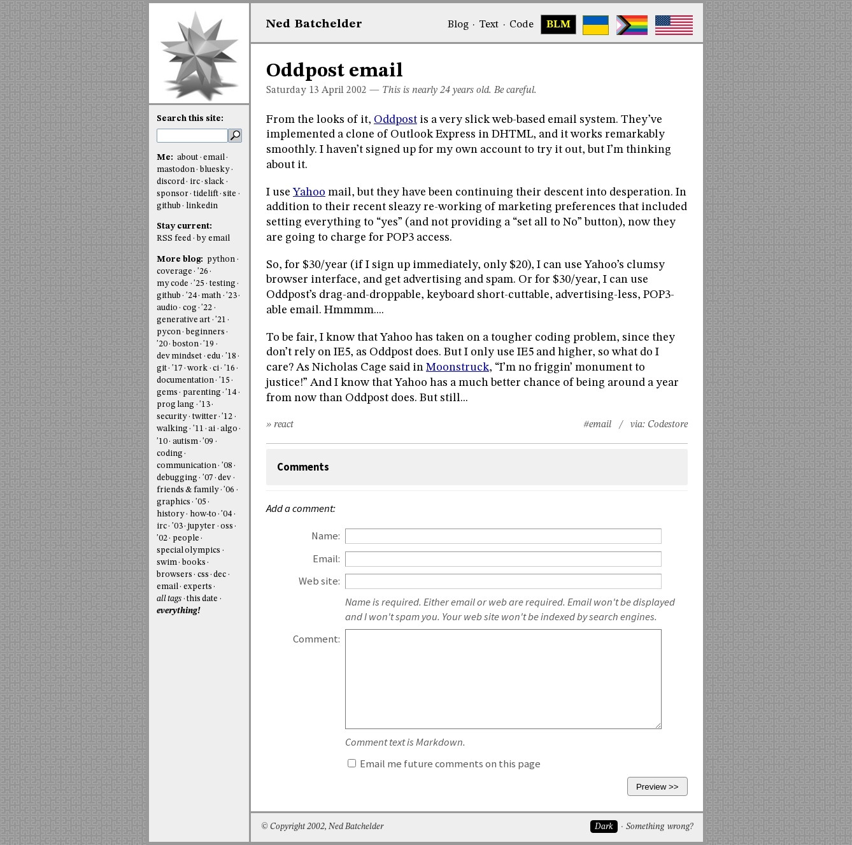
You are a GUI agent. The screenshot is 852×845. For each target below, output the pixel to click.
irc (195, 182)
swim (167, 562)
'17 (177, 368)
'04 (226, 514)
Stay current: (184, 226)
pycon (169, 332)
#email (597, 425)
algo (229, 429)
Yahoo (309, 192)
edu (213, 356)
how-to (203, 514)
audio (167, 308)
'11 (198, 429)
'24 (191, 296)
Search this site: (190, 119)
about (187, 157)
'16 (229, 368)
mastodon (176, 170)
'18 (230, 356)
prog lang (175, 405)
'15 (224, 380)
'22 (206, 308)
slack (214, 182)
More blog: (181, 259)
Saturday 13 (292, 90)
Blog (458, 25)
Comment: (316, 639)
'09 (207, 441)
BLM (558, 25)
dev (224, 478)
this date (202, 599)
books (194, 562)
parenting (202, 392)
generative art (183, 320)
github (169, 206)
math (211, 296)
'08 (227, 466)
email (214, 157)
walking (172, 429)
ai (211, 429)
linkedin (202, 206)
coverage (174, 271)
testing (222, 284)
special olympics (188, 550)
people (186, 538)
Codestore (668, 425)
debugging (177, 478)
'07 (207, 478)
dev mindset (179, 356)
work (197, 368)
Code (521, 25)
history (171, 514)
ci (216, 368)
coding (170, 454)
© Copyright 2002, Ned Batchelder (322, 827)
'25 (199, 284)
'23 (231, 296)
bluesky (215, 170)
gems (167, 392)
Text (489, 25)
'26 (202, 271)
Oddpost (395, 119)
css (203, 575)
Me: (166, 157)
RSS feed (174, 238)
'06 (229, 490)
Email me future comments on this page (444, 763)
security (172, 417)
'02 (162, 538)
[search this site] (192, 136)
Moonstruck (457, 367)
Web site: (319, 581)
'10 (162, 441)
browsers (174, 575)
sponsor (172, 194)
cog (190, 308)
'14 (230, 392)
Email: (326, 558)
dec (219, 575)
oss (226, 526)
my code (172, 284)
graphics (173, 502)
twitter (204, 417)
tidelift (206, 194)
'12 (227, 417)
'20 (162, 344)
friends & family (188, 490)
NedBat (314, 24)
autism (185, 441)
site (229, 194)
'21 (220, 320)
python (221, 259)
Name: (325, 536)
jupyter (201, 526)
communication (187, 466)
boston (186, 344)
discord (171, 182)
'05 (200, 502)
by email (213, 238)
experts (197, 587)
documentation (185, 380)
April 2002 (344, 90)
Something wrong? (659, 827)
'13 (204, 405)
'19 (208, 344)
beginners (205, 332)
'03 (177, 526)
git (162, 368)
